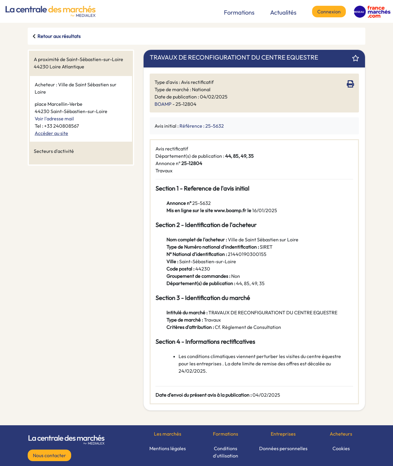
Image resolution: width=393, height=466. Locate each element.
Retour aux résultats (59, 36)
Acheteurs (341, 434)
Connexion (329, 12)
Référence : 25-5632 (201, 126)
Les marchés (167, 434)
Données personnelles (283, 448)
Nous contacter (49, 455)
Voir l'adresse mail (54, 119)
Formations (239, 12)
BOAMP (163, 104)
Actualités (283, 12)
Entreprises (283, 434)
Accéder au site (51, 133)
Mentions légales (167, 448)
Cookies (341, 448)
